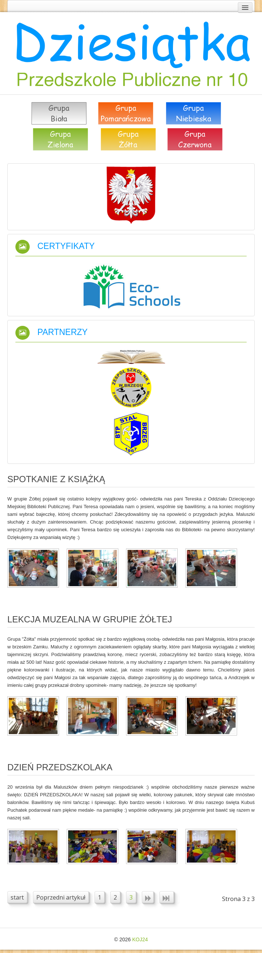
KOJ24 (140, 939)
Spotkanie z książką (56, 479)
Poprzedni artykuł (60, 897)
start (17, 897)
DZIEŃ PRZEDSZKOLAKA (59, 767)
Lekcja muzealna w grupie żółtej (89, 619)
